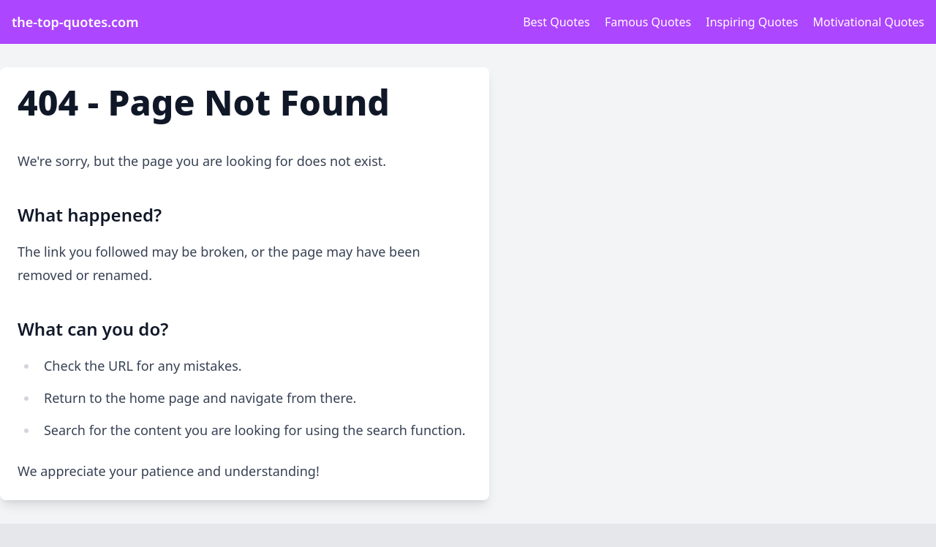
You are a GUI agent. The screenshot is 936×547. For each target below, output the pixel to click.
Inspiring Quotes (752, 22)
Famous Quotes (648, 22)
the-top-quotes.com (75, 22)
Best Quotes (556, 22)
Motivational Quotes (868, 22)
